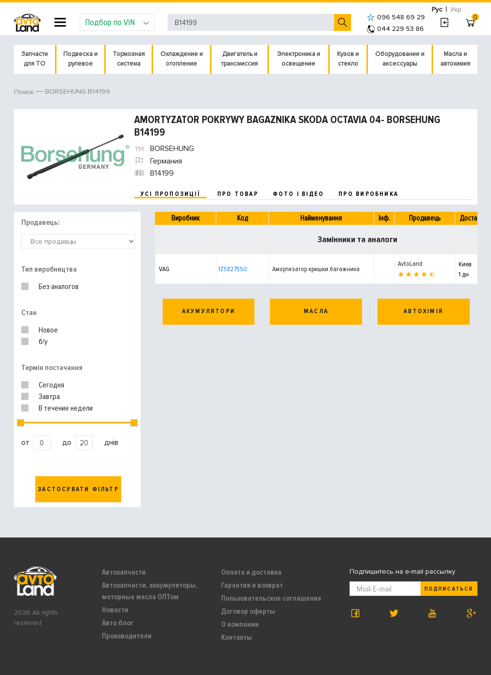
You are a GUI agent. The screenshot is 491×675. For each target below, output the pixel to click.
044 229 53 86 (395, 29)
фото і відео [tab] (298, 194)
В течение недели (66, 408)
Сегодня (51, 385)
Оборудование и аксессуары (399, 59)
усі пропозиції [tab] (170, 194)
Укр (456, 9)
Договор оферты (248, 611)
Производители (127, 636)
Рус (437, 9)
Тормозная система (128, 59)
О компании (240, 624)
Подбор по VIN (117, 22)
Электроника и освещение (298, 59)
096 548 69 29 (396, 17)
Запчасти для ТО (34, 59)
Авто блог (117, 623)
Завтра (49, 396)
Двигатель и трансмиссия (239, 59)
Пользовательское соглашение (271, 598)
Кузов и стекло (348, 59)
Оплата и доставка (251, 572)
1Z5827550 (232, 269)
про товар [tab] (237, 194)
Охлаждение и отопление (181, 59)
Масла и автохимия (455, 59)
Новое (48, 330)
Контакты (236, 637)
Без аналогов (59, 286)
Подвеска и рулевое (80, 59)
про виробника (368, 194)
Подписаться (448, 588)
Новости (115, 610)
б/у (43, 341)
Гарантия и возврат (252, 585)
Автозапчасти (124, 572)
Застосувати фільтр (78, 489)
